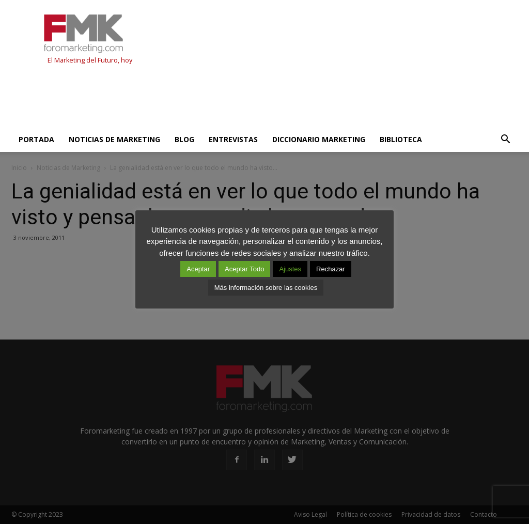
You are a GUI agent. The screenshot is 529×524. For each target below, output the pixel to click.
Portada (36, 139)
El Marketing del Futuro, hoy (90, 60)
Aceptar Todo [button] (244, 269)
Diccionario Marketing (318, 139)
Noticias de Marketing (114, 139)
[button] (505, 139)
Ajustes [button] (290, 269)
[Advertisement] (199, 99)
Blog (184, 139)
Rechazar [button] (330, 269)
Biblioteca (401, 139)
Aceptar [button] (198, 269)
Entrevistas (233, 139)
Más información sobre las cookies (265, 287)
